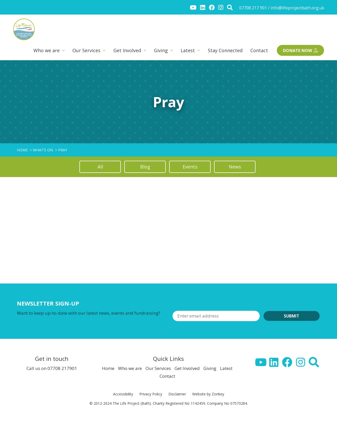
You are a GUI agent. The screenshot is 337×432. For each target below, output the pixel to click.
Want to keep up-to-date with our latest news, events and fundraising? (88, 313)
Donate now (300, 50)
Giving (161, 50)
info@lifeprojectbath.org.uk (297, 8)
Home (108, 368)
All (100, 167)
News (235, 167)
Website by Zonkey (208, 394)
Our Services (86, 50)
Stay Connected (225, 50)
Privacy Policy (150, 394)
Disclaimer (177, 394)
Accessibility (123, 394)
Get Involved (127, 50)
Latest (188, 50)
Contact (259, 50)
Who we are (46, 50)
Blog (145, 167)
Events (190, 167)
